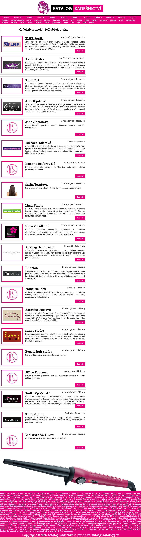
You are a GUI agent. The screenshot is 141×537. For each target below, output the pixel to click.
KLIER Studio (34, 38)
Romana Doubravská (40, 163)
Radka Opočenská (38, 393)
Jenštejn (65, 20)
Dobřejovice (37, 20)
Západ (132, 18)
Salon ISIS (32, 80)
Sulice (66, 22)
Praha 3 (29, 18)
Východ (121, 18)
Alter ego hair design (40, 247)
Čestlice (28, 20)
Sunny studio (34, 330)
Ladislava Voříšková (40, 435)
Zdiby (84, 22)
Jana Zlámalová (36, 122)
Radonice (22, 22)
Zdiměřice (43, 516)
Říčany (30, 22)
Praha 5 (52, 18)
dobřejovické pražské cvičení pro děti (104, 523)
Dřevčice (47, 20)
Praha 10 (110, 18)
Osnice (46, 505)
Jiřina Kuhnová (36, 372)
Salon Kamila (34, 414)
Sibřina (47, 22)
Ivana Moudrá (35, 289)
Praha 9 (98, 18)
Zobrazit (80, 51)
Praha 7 (75, 18)
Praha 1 (6, 18)
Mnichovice (103, 20)
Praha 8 (87, 18)
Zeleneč (91, 22)
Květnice (95, 20)
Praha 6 (64, 18)
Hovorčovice (56, 20)
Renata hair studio (38, 351)
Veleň (78, 22)
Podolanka (5, 22)
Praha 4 (40, 18)
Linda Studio (34, 205)
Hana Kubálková (37, 226)
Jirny (72, 20)
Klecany (79, 20)
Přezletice (14, 22)
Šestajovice (38, 22)
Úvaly (72, 22)
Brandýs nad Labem (17, 20)
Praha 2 (17, 18)
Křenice (87, 20)
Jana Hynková (35, 101)
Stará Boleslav (56, 22)
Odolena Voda (130, 20)
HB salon (31, 268)
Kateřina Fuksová (38, 310)
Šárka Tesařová (36, 184)
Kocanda (60, 514)
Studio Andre (34, 59)
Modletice (113, 20)
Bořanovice (5, 20)
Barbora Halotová (38, 143)
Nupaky (121, 20)
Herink (17, 495)
